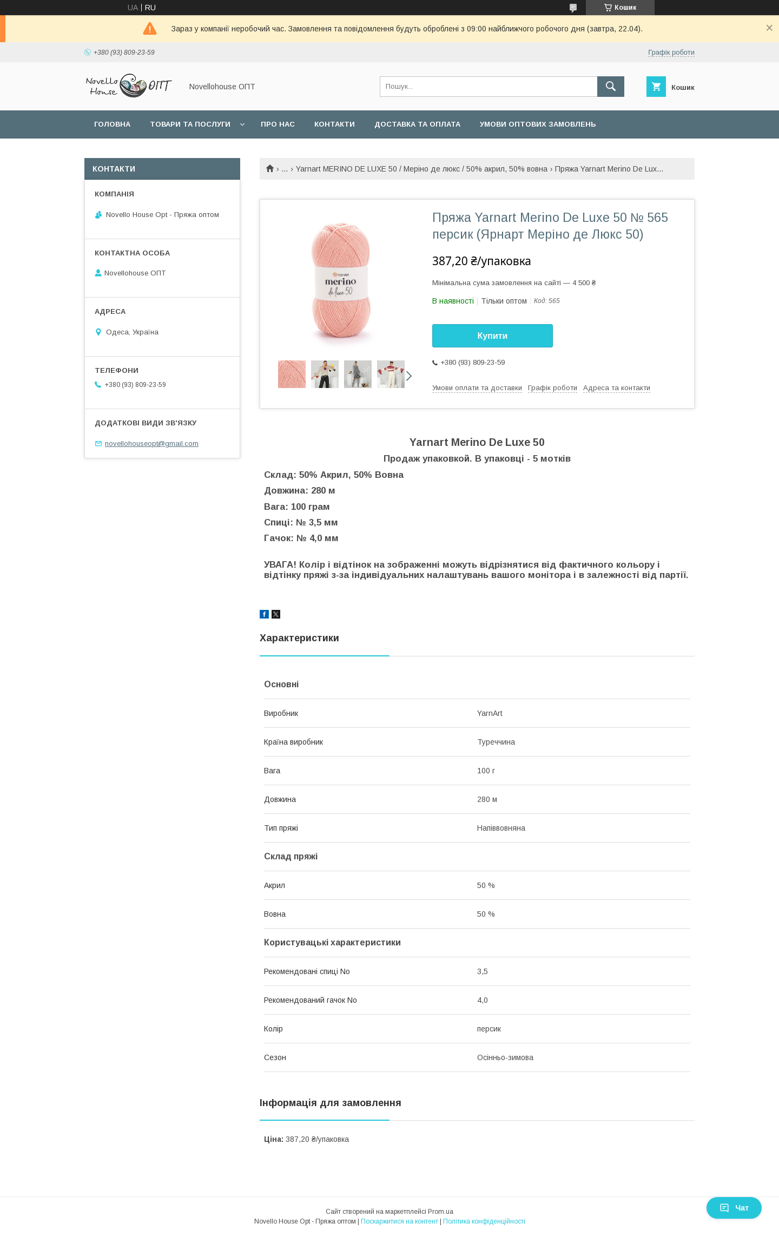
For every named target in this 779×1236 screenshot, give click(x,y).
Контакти (334, 124)
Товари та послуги (190, 124)
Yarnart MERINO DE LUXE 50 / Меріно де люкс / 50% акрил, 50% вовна (421, 169)
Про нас (278, 124)
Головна (112, 124)
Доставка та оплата (417, 124)
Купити (493, 335)
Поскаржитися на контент (399, 1221)
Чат (734, 1208)
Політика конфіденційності (484, 1221)
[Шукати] (610, 86)
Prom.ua (440, 1211)
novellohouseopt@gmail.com (152, 443)
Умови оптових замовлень (538, 124)
